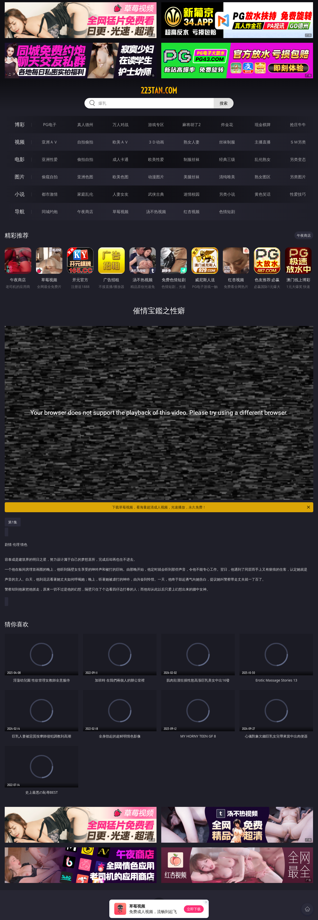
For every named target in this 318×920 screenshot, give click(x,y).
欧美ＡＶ (120, 142)
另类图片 (298, 177)
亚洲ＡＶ (50, 142)
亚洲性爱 (50, 159)
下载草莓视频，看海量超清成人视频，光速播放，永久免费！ (211, 507)
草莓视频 (120, 211)
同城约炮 (50, 211)
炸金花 (227, 124)
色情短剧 (227, 211)
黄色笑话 (263, 194)
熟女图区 (263, 177)
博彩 (20, 124)
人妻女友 (120, 194)
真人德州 (85, 124)
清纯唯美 (227, 177)
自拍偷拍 (85, 142)
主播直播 (263, 142)
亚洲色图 (85, 177)
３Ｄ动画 (156, 142)
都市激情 (50, 194)
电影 (20, 159)
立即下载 (194, 909)
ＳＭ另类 (298, 142)
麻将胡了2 (191, 124)
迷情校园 (191, 194)
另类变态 (298, 159)
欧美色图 (120, 177)
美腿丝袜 (191, 177)
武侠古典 (156, 194)
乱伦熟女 (263, 159)
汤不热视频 (156, 211)
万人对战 (120, 124)
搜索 (224, 103)
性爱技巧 (298, 194)
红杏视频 (191, 211)
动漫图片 (156, 177)
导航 (20, 211)
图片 (20, 176)
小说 (20, 194)
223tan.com (159, 90)
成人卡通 (120, 159)
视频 (20, 141)
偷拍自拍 (85, 159)
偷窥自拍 (50, 177)
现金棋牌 (263, 124)
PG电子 (49, 124)
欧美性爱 (156, 159)
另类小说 (227, 194)
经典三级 (227, 159)
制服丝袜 (191, 159)
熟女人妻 (191, 142)
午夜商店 (85, 211)
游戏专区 (156, 124)
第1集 (12, 522)
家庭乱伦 (85, 194)
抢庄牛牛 (298, 124)
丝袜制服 (227, 142)
